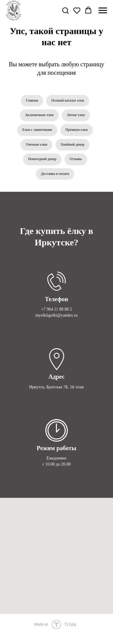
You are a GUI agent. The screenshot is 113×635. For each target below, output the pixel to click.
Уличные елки (36, 144)
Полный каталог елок (67, 100)
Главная (32, 100)
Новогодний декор (42, 159)
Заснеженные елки (39, 115)
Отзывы (76, 159)
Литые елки (76, 115)
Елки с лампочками (37, 130)
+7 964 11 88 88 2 (56, 309)
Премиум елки (76, 130)
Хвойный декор (72, 144)
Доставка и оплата (55, 174)
